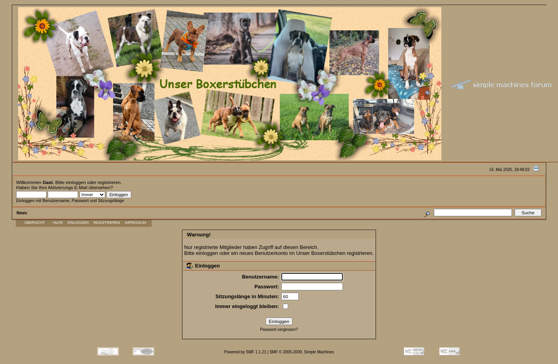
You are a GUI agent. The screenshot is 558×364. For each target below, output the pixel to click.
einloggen (76, 182)
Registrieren (106, 223)
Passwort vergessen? (279, 329)
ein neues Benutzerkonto (259, 253)
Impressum (136, 223)
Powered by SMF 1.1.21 (245, 352)
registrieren (109, 182)
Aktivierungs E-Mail (67, 187)
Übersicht (34, 223)
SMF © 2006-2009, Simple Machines (302, 352)
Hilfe (58, 223)
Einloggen (78, 223)
